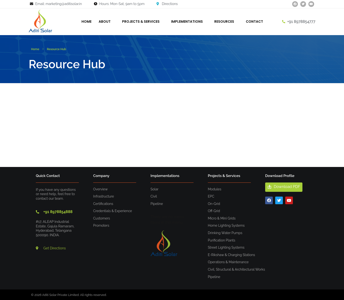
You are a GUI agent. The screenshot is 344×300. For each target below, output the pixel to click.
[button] (283, 187)
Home (35, 49)
